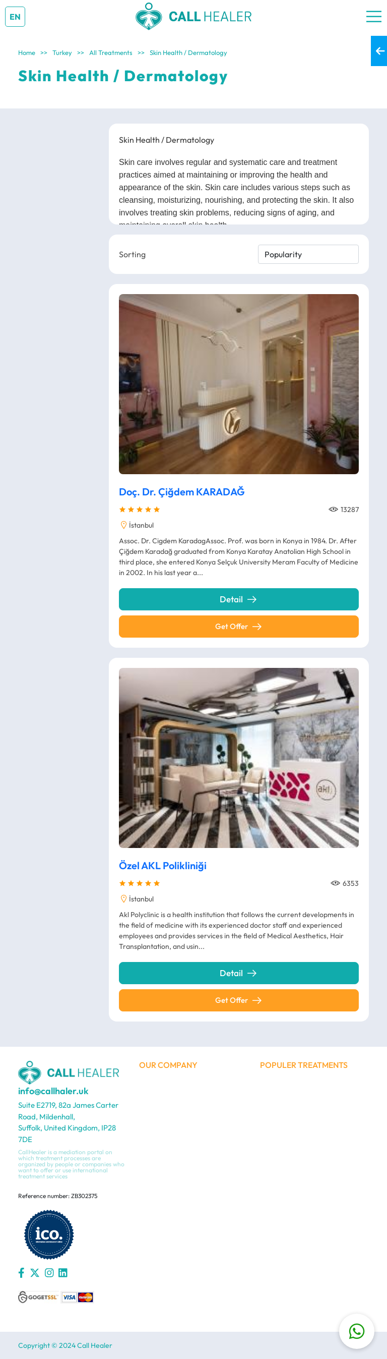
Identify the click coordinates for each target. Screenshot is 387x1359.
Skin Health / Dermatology (188, 52)
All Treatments (111, 52)
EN (15, 17)
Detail (239, 599)
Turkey (62, 52)
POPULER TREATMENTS (304, 1065)
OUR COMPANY (168, 1065)
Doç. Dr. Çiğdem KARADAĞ (182, 491)
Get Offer (239, 626)
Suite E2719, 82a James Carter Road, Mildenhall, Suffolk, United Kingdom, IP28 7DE (68, 1122)
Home (26, 52)
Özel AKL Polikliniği (163, 868)
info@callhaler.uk (53, 1091)
